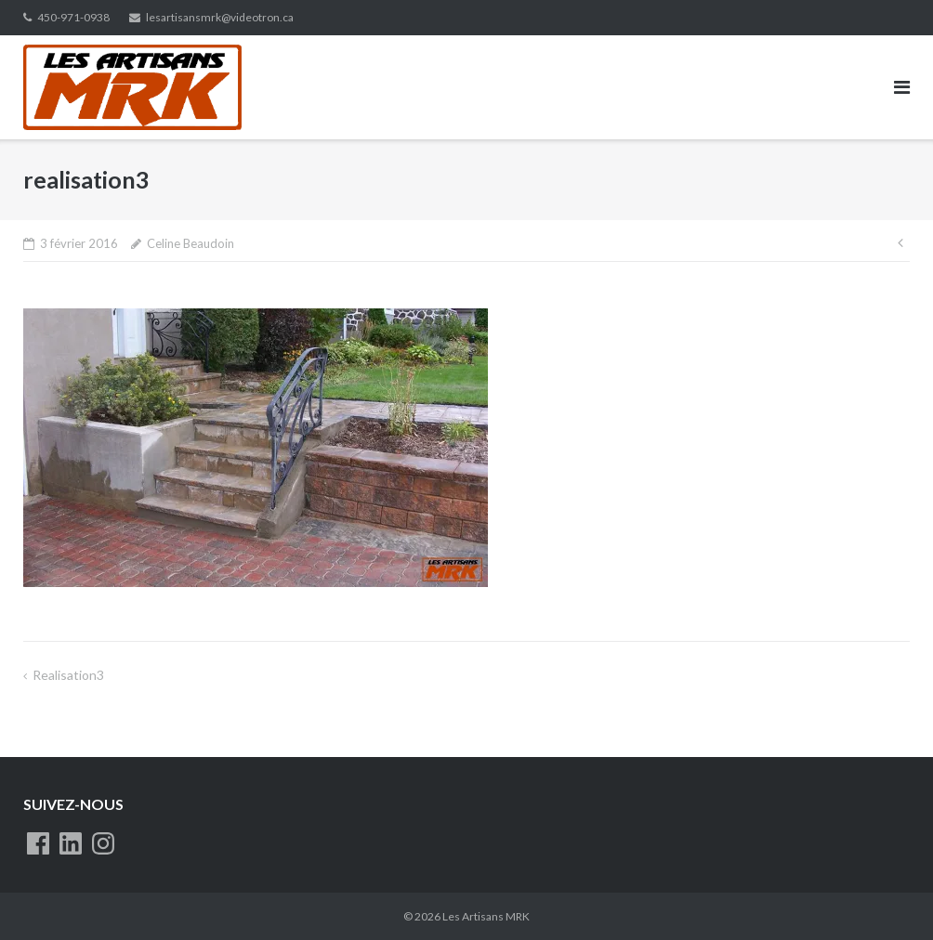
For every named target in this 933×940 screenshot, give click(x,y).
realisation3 (68, 675)
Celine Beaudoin (190, 243)
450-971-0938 (73, 17)
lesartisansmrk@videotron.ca (220, 17)
